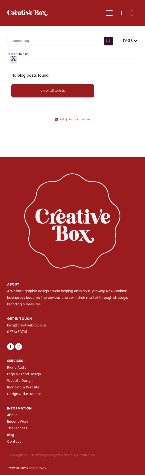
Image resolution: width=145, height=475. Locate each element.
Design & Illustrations (24, 394)
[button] (120, 13)
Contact (14, 441)
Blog (10, 435)
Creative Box (86, 455)
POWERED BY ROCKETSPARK (27, 468)
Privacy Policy (46, 455)
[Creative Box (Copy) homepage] (55, 13)
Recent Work (17, 422)
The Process (17, 428)
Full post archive (79, 120)
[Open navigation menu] (109, 13)
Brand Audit (16, 367)
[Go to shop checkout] (132, 13)
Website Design (20, 381)
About (12, 415)
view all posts (52, 91)
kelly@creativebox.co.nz (27, 325)
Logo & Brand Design (24, 374)
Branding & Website (23, 387)
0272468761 (17, 332)
